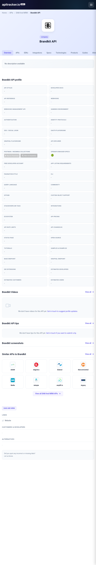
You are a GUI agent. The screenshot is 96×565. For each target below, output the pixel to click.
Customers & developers (13, 427)
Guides (85, 53)
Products (74, 53)
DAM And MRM (22, 13)
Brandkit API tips (10, 323)
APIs (11, 13)
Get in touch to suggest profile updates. (62, 311)
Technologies (61, 53)
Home (4, 13)
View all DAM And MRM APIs (48, 394)
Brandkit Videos (10, 292)
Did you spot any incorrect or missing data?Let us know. (19, 454)
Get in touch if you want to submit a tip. (61, 333)
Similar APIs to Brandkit (14, 354)
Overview (7, 53)
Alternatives (8, 439)
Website (6, 421)
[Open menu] (91, 5)
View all (89, 292)
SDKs (26, 53)
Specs (48, 53)
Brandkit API (35, 13)
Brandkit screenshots (12, 343)
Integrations (37, 53)
